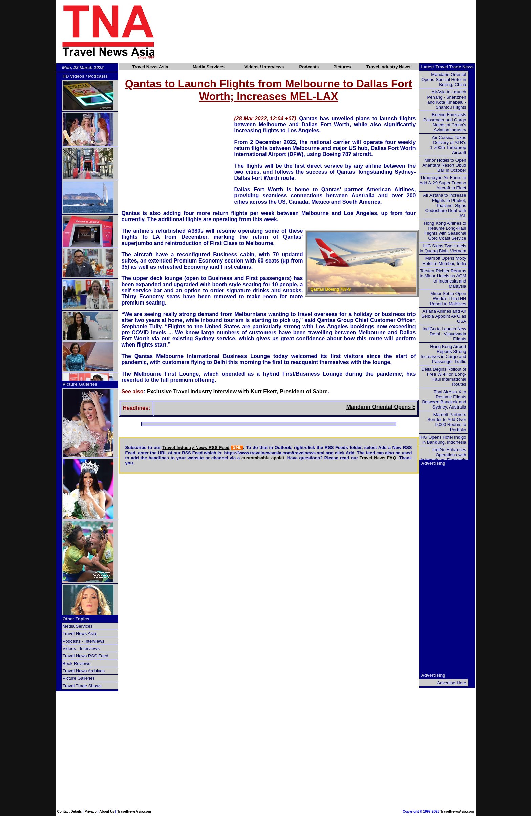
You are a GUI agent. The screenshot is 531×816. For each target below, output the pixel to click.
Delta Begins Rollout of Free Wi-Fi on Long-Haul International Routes (443, 377)
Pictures (342, 66)
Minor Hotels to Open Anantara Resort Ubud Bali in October (444, 165)
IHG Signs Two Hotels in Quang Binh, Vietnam (443, 248)
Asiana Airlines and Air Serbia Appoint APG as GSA (443, 316)
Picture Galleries (80, 384)
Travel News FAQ (378, 457)
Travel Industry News (388, 66)
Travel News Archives (84, 670)
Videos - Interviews (81, 648)
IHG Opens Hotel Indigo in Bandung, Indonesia (442, 440)
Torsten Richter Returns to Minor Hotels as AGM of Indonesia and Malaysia (443, 278)
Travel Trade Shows (82, 685)
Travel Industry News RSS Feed (195, 447)
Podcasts (309, 66)
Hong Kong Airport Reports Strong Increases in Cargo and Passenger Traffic (443, 354)
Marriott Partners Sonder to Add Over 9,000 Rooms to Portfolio (446, 422)
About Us (106, 811)
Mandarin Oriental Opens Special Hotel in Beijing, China (443, 79)
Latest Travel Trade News (447, 66)
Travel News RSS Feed (85, 655)
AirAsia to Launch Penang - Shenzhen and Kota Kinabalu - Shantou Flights (446, 99)
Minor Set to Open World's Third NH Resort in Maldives (448, 298)
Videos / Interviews (264, 66)
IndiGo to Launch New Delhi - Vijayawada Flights (444, 333)
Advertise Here (451, 682)
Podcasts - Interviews (84, 641)
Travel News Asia (150, 66)
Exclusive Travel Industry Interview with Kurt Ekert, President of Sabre (237, 391)
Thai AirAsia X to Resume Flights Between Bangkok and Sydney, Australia (444, 399)
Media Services (209, 66)
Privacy (91, 811)
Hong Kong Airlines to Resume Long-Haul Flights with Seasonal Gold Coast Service (445, 231)
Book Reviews (76, 663)
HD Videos (74, 76)
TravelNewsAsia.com (134, 811)
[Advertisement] (327, 31)
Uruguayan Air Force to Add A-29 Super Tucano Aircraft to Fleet (442, 182)
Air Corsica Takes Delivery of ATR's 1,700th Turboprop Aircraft (448, 145)
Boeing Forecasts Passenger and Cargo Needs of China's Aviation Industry (444, 122)
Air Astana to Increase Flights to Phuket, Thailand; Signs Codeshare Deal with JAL (444, 205)
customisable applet (262, 457)
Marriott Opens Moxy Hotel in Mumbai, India (444, 261)
